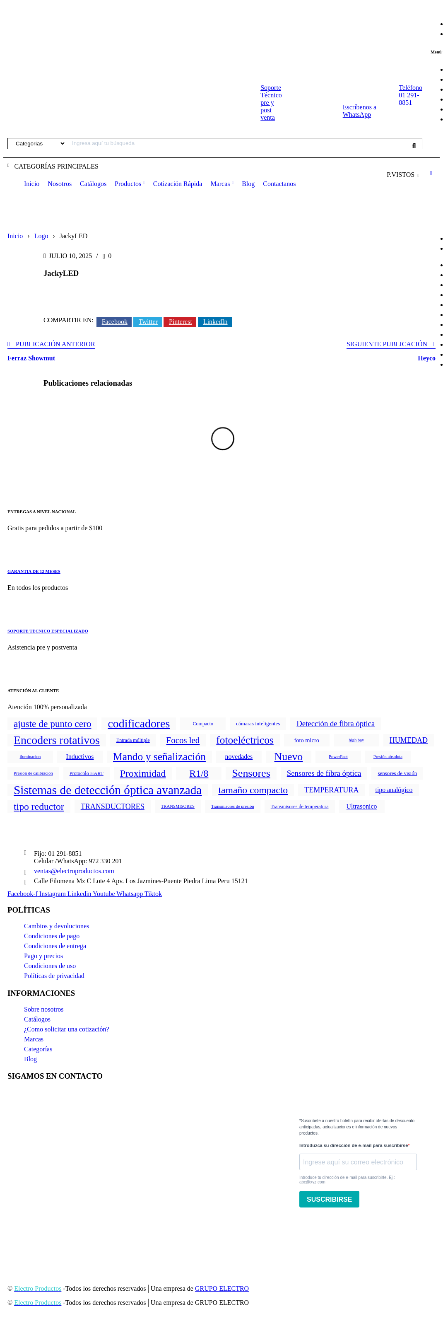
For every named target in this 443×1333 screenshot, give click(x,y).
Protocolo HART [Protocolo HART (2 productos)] (87, 773)
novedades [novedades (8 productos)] (239, 756)
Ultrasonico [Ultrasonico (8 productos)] (362, 806)
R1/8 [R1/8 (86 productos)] (198, 773)
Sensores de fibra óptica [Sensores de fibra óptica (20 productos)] (324, 773)
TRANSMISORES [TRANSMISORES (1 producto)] (178, 806)
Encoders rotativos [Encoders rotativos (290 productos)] (57, 740)
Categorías (38, 1049)
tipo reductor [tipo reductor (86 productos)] (39, 806)
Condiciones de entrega (55, 945)
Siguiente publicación (387, 344)
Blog (30, 1059)
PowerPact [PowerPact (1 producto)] (338, 756)
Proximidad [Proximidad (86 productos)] (143, 773)
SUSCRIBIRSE (329, 1199)
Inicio (15, 235)
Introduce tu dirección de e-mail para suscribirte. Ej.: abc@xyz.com (347, 1179)
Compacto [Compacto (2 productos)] (203, 724)
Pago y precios (43, 955)
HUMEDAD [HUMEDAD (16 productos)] (409, 740)
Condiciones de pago (51, 935)
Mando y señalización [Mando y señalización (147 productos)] (159, 757)
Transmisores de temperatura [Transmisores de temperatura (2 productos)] (300, 806)
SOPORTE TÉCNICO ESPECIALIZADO (47, 630)
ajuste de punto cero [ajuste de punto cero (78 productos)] (52, 723)
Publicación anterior (55, 344)
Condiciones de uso (50, 965)
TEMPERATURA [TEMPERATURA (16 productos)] (331, 790)
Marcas (33, 1039)
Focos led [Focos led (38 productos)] (183, 740)
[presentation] (362, 1230)
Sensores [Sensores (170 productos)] (251, 773)
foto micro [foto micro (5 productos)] (306, 740)
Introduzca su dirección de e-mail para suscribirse (353, 1145)
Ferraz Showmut (31, 358)
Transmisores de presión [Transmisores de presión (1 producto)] (232, 806)
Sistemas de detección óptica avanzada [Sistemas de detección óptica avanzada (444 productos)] (108, 790)
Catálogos (37, 1019)
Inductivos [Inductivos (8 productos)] (80, 756)
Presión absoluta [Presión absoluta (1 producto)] (387, 756)
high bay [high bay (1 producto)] (356, 740)
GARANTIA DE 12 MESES (33, 571)
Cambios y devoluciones (56, 926)
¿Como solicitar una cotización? (66, 1029)
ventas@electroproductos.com (74, 870)
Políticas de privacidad (54, 975)
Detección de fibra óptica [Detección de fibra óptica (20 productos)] (335, 723)
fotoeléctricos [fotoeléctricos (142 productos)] (244, 740)
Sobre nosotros (44, 1009)
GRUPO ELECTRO (222, 1288)
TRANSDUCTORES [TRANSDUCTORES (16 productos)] (112, 806)
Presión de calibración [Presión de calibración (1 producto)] (33, 773)
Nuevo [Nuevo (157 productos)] (288, 757)
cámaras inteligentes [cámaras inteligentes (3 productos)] (258, 723)
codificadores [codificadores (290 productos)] (139, 723)
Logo (41, 235)
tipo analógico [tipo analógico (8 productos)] (393, 789)
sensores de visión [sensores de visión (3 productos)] (397, 773)
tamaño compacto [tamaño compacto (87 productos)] (253, 790)
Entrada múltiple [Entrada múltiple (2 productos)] (133, 740)
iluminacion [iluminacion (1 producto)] (30, 756)
